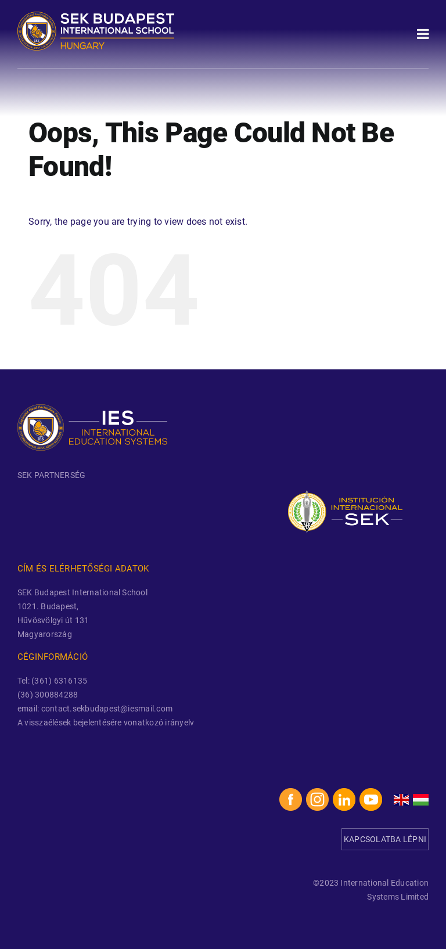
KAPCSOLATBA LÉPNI (385, 839)
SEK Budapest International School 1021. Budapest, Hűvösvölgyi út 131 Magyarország (82, 613)
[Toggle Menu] (423, 33)
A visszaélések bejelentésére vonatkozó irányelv (105, 722)
